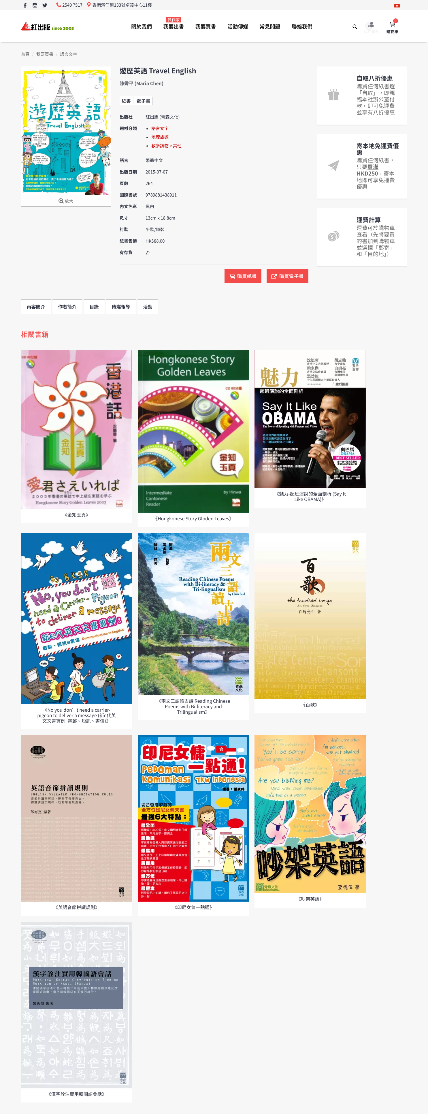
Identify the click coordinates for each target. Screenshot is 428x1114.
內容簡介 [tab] (36, 306)
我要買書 (205, 26)
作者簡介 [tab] (67, 306)
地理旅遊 (160, 137)
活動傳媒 (237, 26)
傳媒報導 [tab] (121, 306)
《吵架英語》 (310, 898)
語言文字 (68, 54)
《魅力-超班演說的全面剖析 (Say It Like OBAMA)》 (310, 496)
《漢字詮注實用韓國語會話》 (76, 1093)
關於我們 (141, 26)
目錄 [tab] (94, 306)
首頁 (25, 54)
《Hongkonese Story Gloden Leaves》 (193, 518)
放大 (66, 201)
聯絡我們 (302, 26)
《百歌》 (310, 704)
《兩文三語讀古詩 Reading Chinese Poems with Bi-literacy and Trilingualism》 (193, 706)
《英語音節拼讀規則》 (76, 907)
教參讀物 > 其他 (166, 146)
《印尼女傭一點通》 (193, 907)
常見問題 (270, 26)
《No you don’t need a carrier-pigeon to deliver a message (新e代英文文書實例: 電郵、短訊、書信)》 (76, 715)
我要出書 (173, 23)
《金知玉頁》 (76, 514)
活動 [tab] (147, 306)
